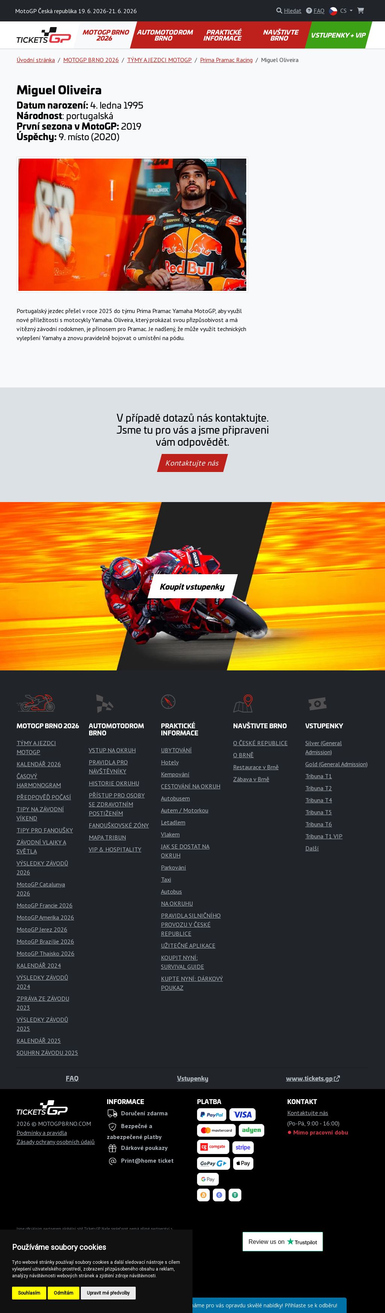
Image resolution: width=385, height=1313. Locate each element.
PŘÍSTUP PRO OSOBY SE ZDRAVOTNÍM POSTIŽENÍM (117, 804)
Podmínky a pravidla (42, 1132)
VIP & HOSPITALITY (115, 849)
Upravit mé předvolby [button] (108, 1293)
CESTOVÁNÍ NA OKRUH (190, 786)
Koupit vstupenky (193, 586)
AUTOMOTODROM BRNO (165, 34)
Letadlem (173, 822)
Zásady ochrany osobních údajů (56, 1141)
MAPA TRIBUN (107, 837)
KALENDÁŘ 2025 (39, 1040)
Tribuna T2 (318, 788)
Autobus (171, 891)
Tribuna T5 (318, 812)
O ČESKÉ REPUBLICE (260, 743)
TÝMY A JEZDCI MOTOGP (159, 60)
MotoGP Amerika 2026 (45, 917)
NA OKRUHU (177, 903)
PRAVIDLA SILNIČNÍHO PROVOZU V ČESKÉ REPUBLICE (191, 924)
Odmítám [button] (63, 1293)
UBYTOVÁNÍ (176, 750)
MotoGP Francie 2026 (45, 905)
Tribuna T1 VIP (324, 836)
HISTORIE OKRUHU (114, 783)
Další (312, 848)
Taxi (166, 879)
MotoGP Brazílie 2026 (45, 941)
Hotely (170, 762)
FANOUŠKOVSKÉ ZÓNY (119, 825)
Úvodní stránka (36, 60)
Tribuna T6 (318, 824)
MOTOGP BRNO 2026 (106, 34)
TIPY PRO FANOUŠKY (45, 830)
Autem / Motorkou (184, 810)
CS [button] (338, 11)
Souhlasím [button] (29, 1293)
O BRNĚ (243, 755)
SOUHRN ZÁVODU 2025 (47, 1052)
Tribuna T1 (318, 776)
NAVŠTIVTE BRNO (281, 34)
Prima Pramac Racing (226, 60)
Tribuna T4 (318, 800)
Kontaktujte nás (192, 463)
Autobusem (175, 798)
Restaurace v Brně (256, 767)
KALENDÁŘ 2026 (39, 764)
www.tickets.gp (313, 1078)
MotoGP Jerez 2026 (42, 929)
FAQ (72, 1078)
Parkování (173, 867)
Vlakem (170, 834)
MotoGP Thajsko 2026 (45, 953)
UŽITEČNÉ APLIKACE (188, 945)
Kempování (175, 774)
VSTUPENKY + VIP (338, 34)
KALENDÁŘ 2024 (39, 965)
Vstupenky (192, 1078)
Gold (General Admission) (336, 764)
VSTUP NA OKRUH (112, 750)
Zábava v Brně (251, 779)
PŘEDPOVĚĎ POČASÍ (44, 797)
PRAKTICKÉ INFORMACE (223, 34)
